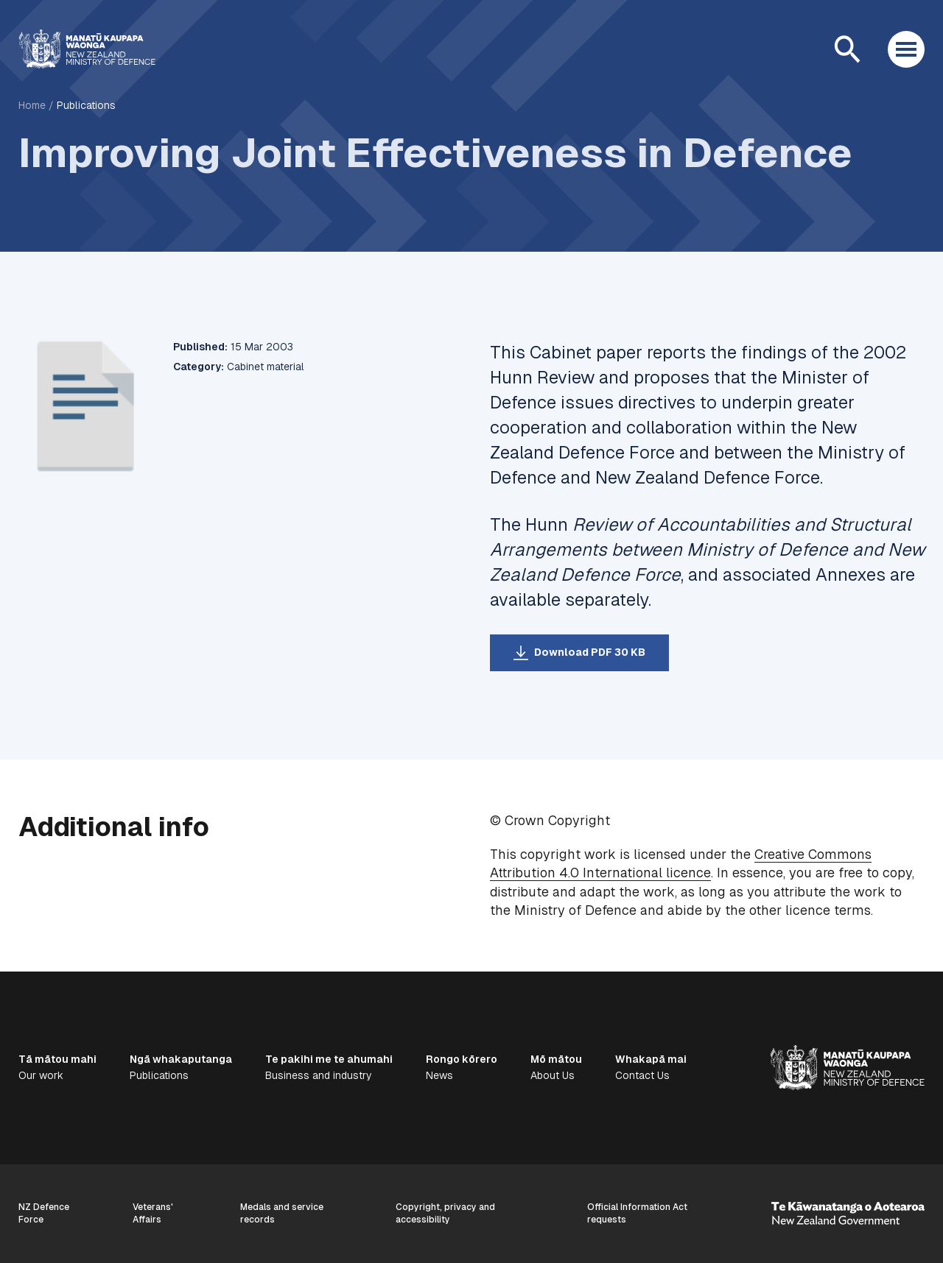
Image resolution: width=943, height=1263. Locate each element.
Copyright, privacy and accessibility (445, 1213)
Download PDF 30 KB (589, 652)
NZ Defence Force (43, 1213)
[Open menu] (906, 49)
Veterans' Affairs (153, 1213)
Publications (86, 105)
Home (32, 105)
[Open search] (847, 49)
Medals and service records (281, 1213)
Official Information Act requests (637, 1213)
